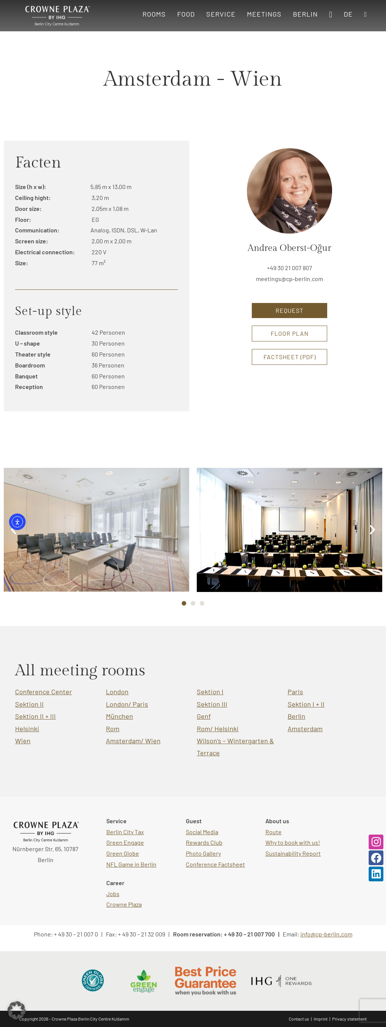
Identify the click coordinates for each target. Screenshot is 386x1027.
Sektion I (210, 691)
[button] (372, 530)
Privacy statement (349, 1018)
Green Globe (122, 853)
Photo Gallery (203, 853)
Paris (295, 691)
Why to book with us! (292, 842)
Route (273, 831)
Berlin (296, 716)
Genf (204, 716)
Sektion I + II (306, 704)
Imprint (321, 1018)
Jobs (112, 893)
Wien (23, 740)
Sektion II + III (35, 716)
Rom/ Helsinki (218, 728)
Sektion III (212, 704)
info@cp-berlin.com (326, 934)
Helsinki (27, 728)
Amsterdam (305, 728)
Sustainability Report (293, 853)
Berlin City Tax (125, 831)
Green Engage (125, 842)
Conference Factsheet (215, 864)
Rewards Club (204, 842)
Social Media (202, 831)
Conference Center (43, 691)
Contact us (299, 1018)
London (117, 691)
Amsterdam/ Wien (133, 740)
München (119, 716)
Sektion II (29, 704)
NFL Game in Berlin (131, 864)
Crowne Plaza (124, 904)
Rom (112, 728)
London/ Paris (127, 704)
